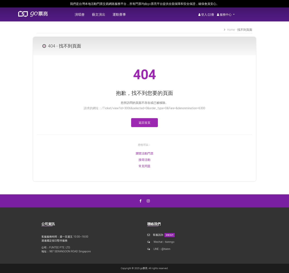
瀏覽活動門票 (144, 153)
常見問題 (144, 166)
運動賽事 (119, 14)
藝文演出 (98, 14)
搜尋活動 (144, 160)
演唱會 (80, 14)
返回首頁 (144, 122)
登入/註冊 (206, 14)
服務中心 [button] (224, 14)
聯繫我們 (169, 235)
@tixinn (165, 248)
